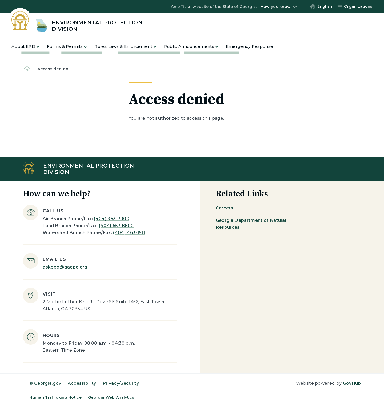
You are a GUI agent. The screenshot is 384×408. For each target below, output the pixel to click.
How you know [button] (276, 7)
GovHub (352, 383)
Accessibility (82, 383)
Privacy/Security (121, 383)
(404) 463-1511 (129, 232)
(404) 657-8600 (116, 225)
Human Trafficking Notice (55, 397)
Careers (224, 208)
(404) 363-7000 (111, 218)
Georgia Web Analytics (111, 397)
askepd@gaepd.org (65, 267)
